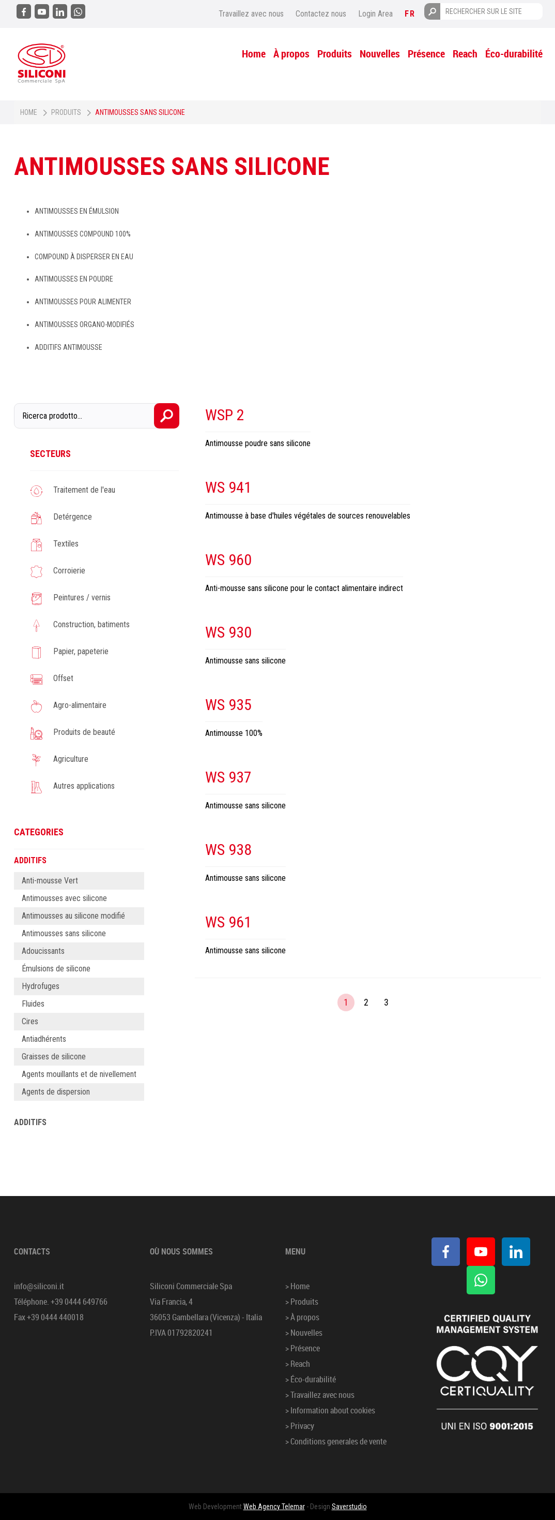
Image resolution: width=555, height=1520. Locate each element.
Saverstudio (349, 1506)
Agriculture (70, 759)
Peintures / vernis (82, 597)
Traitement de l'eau (84, 490)
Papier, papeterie (81, 651)
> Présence (302, 1348)
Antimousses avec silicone (64, 898)
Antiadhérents (44, 1039)
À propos (291, 54)
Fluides (33, 1004)
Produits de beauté (84, 732)
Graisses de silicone (54, 1056)
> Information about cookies (330, 1410)
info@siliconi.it (39, 1286)
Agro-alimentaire (79, 705)
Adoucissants (43, 951)
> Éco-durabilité (310, 1379)
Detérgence (72, 517)
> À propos (302, 1317)
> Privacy (299, 1426)
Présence (426, 54)
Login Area (375, 14)
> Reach (297, 1363)
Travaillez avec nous (251, 14)
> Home (297, 1286)
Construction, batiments (91, 624)
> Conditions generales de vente (336, 1441)
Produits (334, 54)
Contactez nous (321, 14)
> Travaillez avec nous (319, 1394)
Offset (63, 678)
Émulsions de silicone (56, 968)
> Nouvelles (303, 1332)
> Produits (301, 1301)
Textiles (66, 544)
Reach (465, 54)
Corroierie (69, 570)
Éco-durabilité (514, 54)
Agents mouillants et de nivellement (79, 1074)
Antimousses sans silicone (64, 933)
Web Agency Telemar (274, 1506)
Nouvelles (380, 54)
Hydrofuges (40, 986)
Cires (30, 1021)
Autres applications (84, 786)
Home (254, 54)
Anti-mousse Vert (50, 881)
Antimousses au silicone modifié (73, 916)
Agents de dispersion (56, 1092)
